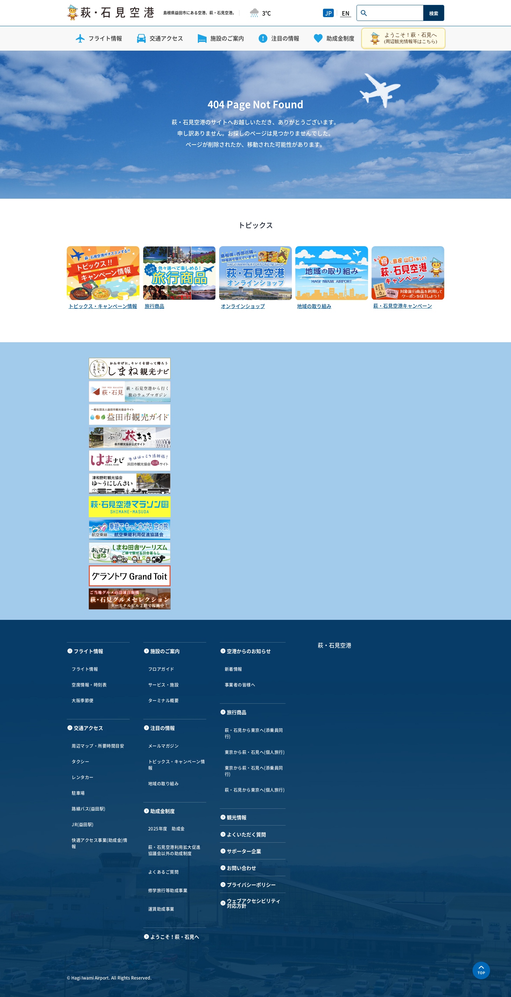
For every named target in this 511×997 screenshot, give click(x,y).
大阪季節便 (83, 700)
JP (328, 13)
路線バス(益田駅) (89, 809)
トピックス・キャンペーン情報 (176, 764)
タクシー (80, 761)
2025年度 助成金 (166, 829)
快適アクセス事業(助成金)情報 (99, 843)
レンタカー (83, 777)
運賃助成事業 (161, 909)
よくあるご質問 (163, 872)
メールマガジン (163, 746)
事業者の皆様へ (240, 685)
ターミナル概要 (163, 700)
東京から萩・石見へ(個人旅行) (255, 752)
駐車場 (78, 793)
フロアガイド (161, 669)
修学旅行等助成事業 (168, 890)
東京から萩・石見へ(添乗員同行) (254, 771)
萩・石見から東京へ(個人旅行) (255, 790)
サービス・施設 (163, 685)
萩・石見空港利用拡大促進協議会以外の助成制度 (174, 850)
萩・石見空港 (334, 645)
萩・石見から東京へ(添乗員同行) (254, 733)
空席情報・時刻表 (89, 685)
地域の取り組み (163, 783)
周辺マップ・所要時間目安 (98, 746)
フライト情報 (85, 669)
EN (346, 13)
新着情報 (233, 669)
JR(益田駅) (83, 824)
